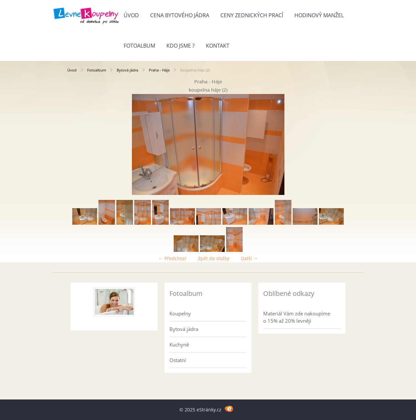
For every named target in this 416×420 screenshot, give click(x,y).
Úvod (131, 15)
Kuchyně (179, 344)
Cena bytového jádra (179, 15)
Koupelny (180, 313)
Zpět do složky (213, 258)
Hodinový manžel (319, 15)
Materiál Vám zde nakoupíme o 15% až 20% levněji (296, 317)
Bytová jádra (127, 70)
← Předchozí (172, 258)
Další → (249, 258)
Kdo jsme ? (180, 45)
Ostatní (177, 360)
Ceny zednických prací (251, 15)
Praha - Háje (159, 70)
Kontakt (217, 45)
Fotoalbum (139, 45)
